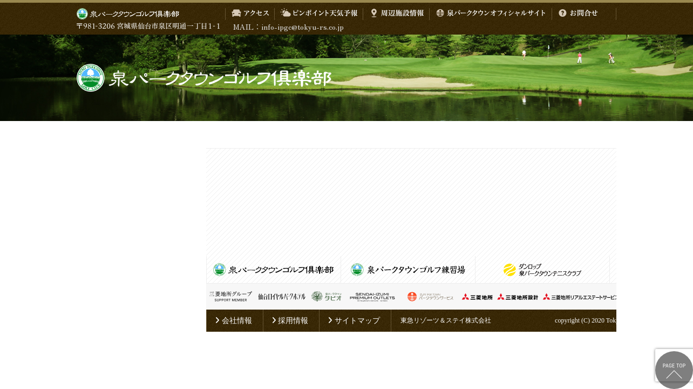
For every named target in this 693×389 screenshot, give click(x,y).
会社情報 (233, 321)
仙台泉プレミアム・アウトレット (372, 296)
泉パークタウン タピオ (326, 296)
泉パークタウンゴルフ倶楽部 (346, 78)
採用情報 (290, 321)
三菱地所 (477, 296)
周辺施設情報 (396, 14)
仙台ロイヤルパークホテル (282, 296)
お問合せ (577, 14)
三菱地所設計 (518, 296)
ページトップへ (674, 370)
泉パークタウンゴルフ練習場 (408, 269)
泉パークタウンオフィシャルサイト (491, 14)
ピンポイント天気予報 (319, 14)
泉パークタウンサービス (430, 296)
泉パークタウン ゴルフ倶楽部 (128, 14)
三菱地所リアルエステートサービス (581, 296)
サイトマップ (354, 321)
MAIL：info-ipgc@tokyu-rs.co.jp (288, 26)
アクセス (250, 14)
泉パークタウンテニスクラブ (542, 269)
